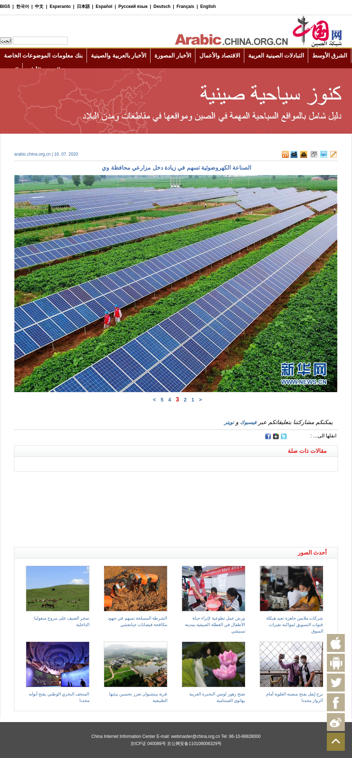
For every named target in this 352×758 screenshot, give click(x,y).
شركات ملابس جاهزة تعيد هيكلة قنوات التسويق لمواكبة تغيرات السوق (294, 625)
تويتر (229, 422)
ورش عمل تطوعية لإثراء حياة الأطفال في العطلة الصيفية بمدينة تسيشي (215, 625)
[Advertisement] (95, 481)
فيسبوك (248, 422)
